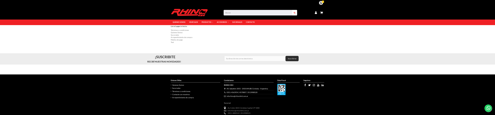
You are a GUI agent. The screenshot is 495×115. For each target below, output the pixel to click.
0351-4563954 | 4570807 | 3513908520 (242, 92)
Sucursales (175, 35)
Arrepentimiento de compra (181, 37)
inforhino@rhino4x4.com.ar (237, 96)
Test (172, 42)
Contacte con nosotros (181, 94)
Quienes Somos (177, 32)
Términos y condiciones (180, 30)
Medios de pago (177, 40)
